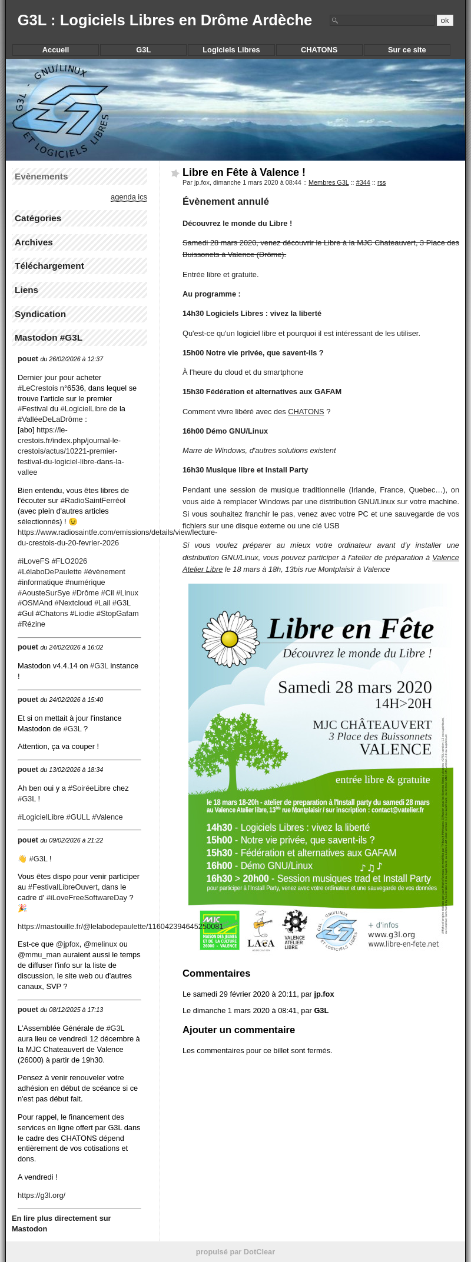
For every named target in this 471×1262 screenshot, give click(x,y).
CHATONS (306, 411)
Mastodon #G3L (48, 337)
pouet (28, 358)
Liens (26, 290)
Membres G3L (329, 182)
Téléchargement (49, 266)
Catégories (38, 218)
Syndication (40, 314)
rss (381, 182)
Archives (34, 242)
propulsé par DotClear (235, 1251)
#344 (363, 182)
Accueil (55, 49)
